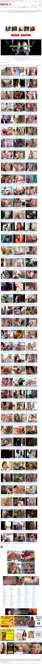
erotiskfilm (34, 587)
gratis (33, 600)
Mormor (33, 244)
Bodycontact (28, 57)
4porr (11, 594)
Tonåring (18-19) (15, 77)
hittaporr (26, 591)
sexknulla (26, 596)
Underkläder (15, 316)
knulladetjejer (19, 596)
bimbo (11, 604)
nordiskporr (5, 596)
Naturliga (21, 76)
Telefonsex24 (24, 56)
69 (26, 232)
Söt (4, 77)
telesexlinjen (19, 591)
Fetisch (26, 280)
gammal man (7, 62)
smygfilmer (12, 590)
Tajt (5, 292)
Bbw (28, 220)
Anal (5, 244)
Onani (6, 232)
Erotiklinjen (13, 663)
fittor (11, 592)
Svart (21, 220)
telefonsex (34, 589)
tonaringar (34, 591)
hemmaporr (26, 605)
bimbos (4, 605)
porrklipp (4, 602)
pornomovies (27, 602)
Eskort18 (25, 57)
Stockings (15, 89)
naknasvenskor (19, 594)
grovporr (4, 603)
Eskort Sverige (37, 56)
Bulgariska (3, 232)
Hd (16, 88)
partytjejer (4, 595)
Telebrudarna (9, 56)
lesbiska (33, 593)
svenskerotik (12, 601)
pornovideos (27, 599)
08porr (18, 603)
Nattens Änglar (32, 663)
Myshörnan (19, 663)
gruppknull (26, 587)
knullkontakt (19, 595)
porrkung (11, 597)
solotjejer (18, 589)
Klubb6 (23, 57)
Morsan (34, 543)
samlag (4, 600)
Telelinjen (5, 56)
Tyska (17, 531)
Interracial (2, 89)
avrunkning (4, 604)
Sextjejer (17, 57)
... (9, 546)
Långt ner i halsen (4, 472)
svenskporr (4, 598)
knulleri (11, 587)
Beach (10, 76)
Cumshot (20, 232)
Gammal (9, 77)
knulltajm (18, 599)
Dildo (14, 280)
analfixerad (26, 590)
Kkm (29, 280)
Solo (11, 232)
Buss (34, 88)
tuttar (33, 590)
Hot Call (25, 663)
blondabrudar (27, 589)
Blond (2, 77)
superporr (26, 592)
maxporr (33, 602)
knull (11, 589)
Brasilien (6, 483)
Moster (5, 220)
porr (18, 587)
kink (25, 603)
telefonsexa (19, 593)
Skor (23, 316)
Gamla (31, 89)
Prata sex (18, 56)
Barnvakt (27, 471)
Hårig (35, 531)
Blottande (35, 77)
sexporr (26, 595)
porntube (26, 598)
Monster (19, 328)
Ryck (9, 280)
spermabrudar (5, 599)
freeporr (26, 597)
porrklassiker (34, 597)
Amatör (2, 76)
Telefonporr (28, 56)
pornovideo (26, 600)
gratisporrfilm (19, 601)
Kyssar (6, 77)
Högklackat (33, 256)
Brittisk (7, 244)
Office (26, 460)
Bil (32, 100)
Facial (10, 256)
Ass (2, 112)
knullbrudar (12, 588)
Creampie (15, 292)
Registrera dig (35, 1)
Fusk (31, 519)
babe (33, 596)
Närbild (6, 471)
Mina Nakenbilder (32, 56)
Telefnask (28, 663)
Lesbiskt (18, 88)
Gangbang (15, 543)
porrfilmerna (34, 605)
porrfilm (4, 593)
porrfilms (33, 598)
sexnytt (33, 592)
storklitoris (11, 602)
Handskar (2, 280)
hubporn (26, 604)
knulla (4, 588)
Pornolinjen (9, 663)
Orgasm (22, 304)
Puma (8, 88)
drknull (11, 593)
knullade (4, 587)
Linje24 (3, 56)
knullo (4, 597)
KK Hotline (16, 663)
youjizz (11, 599)
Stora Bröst (27, 77)
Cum (18, 232)
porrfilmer (33, 594)
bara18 (33, 599)
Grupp (20, 543)
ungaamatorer (12, 596)
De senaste (39, 65)
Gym (6, 495)
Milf (8, 89)
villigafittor (11, 595)
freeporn (11, 605)
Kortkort (29, 460)
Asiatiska (5, 76)
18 (1, 184)
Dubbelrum (30, 244)
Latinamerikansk (3, 316)
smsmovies (26, 594)
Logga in (40, 1)
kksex (18, 600)
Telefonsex (12, 56)
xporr (11, 600)
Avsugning (15, 76)
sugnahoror (19, 592)
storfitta (18, 588)
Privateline (35, 663)
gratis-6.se (6, 663)
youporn (11, 598)
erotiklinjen (26, 588)
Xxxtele (23, 663)
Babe (8, 76)
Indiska (18, 292)
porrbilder (18, 605)
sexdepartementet (27, 593)
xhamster (4, 589)
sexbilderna (19, 590)
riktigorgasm (12, 603)
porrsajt (18, 604)
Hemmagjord (34, 519)
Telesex (15, 56)
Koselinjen (20, 56)
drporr (18, 602)
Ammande (8, 220)
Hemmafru (9, 100)
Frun (7, 101)
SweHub (4, 590)
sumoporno (5, 592)
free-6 (4, 591)
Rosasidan (20, 57)
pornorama (26, 601)
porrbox (18, 598)
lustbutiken (34, 603)
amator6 (33, 588)
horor (11, 591)
